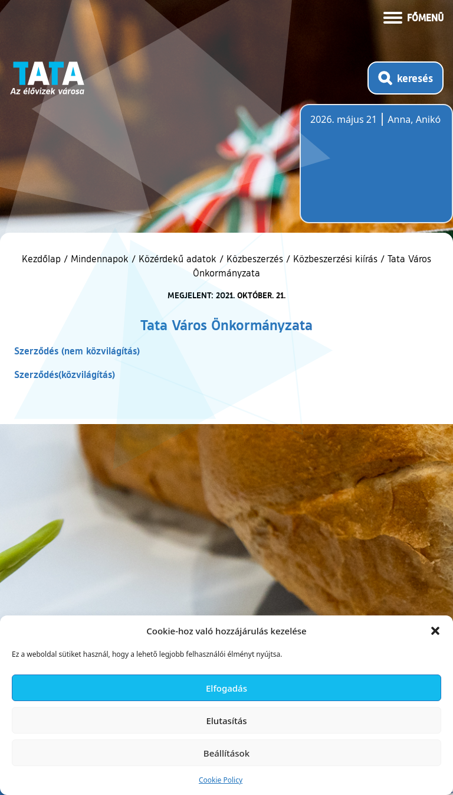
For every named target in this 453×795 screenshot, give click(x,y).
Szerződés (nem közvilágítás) (77, 350)
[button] (435, 631)
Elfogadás (226, 688)
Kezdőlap (43, 259)
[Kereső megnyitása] (405, 78)
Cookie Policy (220, 780)
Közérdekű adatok (177, 259)
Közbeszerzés (254, 259)
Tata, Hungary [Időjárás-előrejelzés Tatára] (376, 170)
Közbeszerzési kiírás (335, 259)
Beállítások (226, 753)
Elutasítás (226, 720)
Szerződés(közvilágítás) (64, 374)
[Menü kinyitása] (413, 16)
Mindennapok (100, 259)
